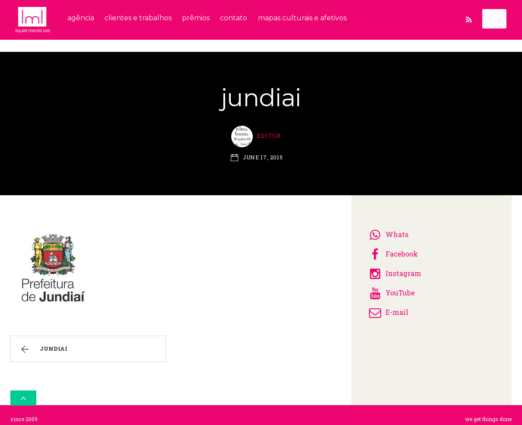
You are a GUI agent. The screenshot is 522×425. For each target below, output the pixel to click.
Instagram (393, 270)
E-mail (387, 309)
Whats (387, 231)
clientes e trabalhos (138, 18)
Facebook (392, 250)
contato (233, 18)
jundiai (43, 346)
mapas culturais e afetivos (302, 18)
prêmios (196, 18)
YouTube (390, 289)
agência (80, 18)
